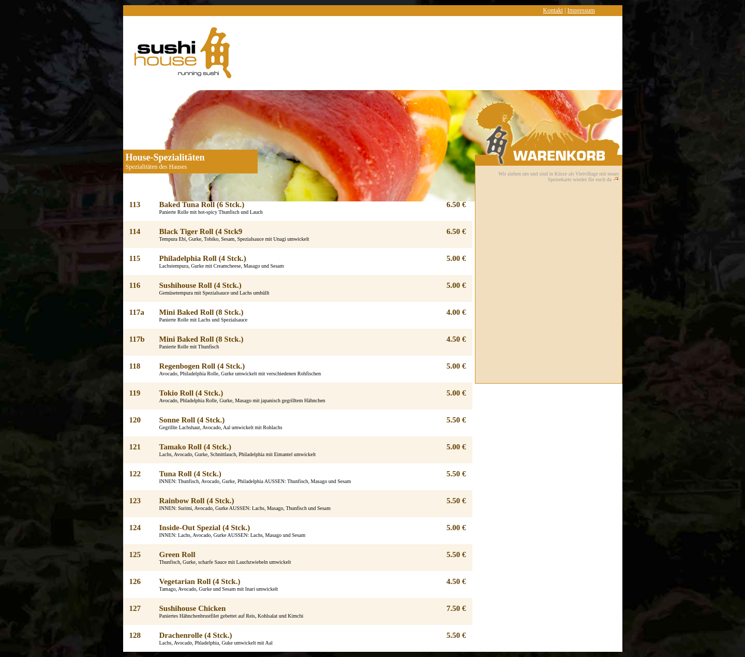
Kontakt (553, 10)
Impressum (581, 10)
